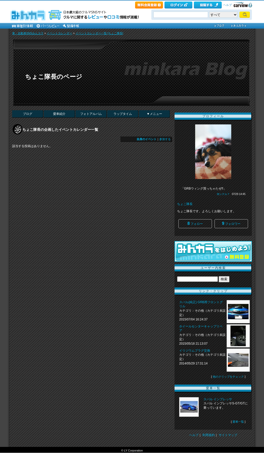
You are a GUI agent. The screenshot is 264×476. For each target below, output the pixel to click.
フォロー (195, 223)
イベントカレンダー (59, 33)
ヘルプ (227, 4)
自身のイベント (146, 139)
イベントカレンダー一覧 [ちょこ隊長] (99, 33)
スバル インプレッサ (217, 399)
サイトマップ (228, 435)
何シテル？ (223, 194)
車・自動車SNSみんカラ (28, 33)
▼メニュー (154, 114)
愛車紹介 (59, 114)
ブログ (27, 114)
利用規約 (208, 435)
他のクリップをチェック (228, 376)
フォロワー (231, 223)
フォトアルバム (91, 114)
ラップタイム (122, 114)
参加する (165, 139)
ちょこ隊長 (185, 204)
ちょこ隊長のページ (53, 76)
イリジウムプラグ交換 (194, 350)
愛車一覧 (238, 421)
